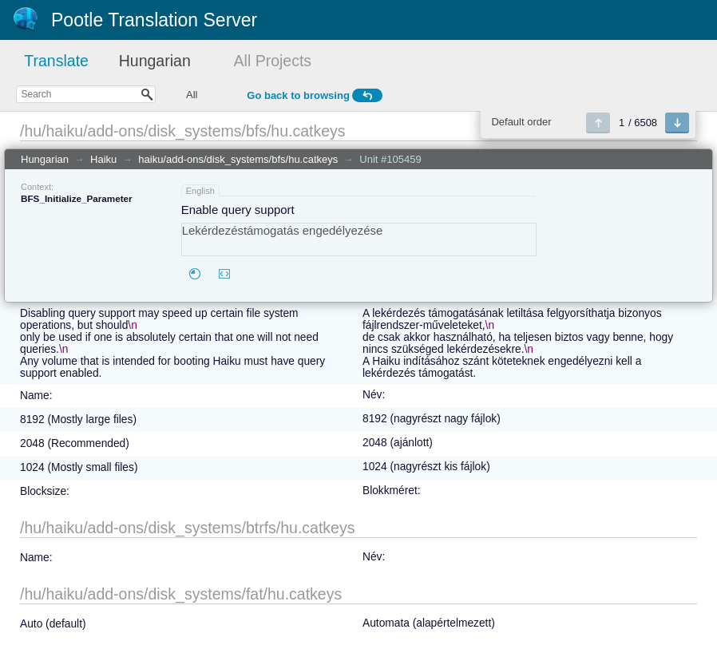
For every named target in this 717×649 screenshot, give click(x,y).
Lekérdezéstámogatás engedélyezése (359, 239)
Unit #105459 (390, 159)
